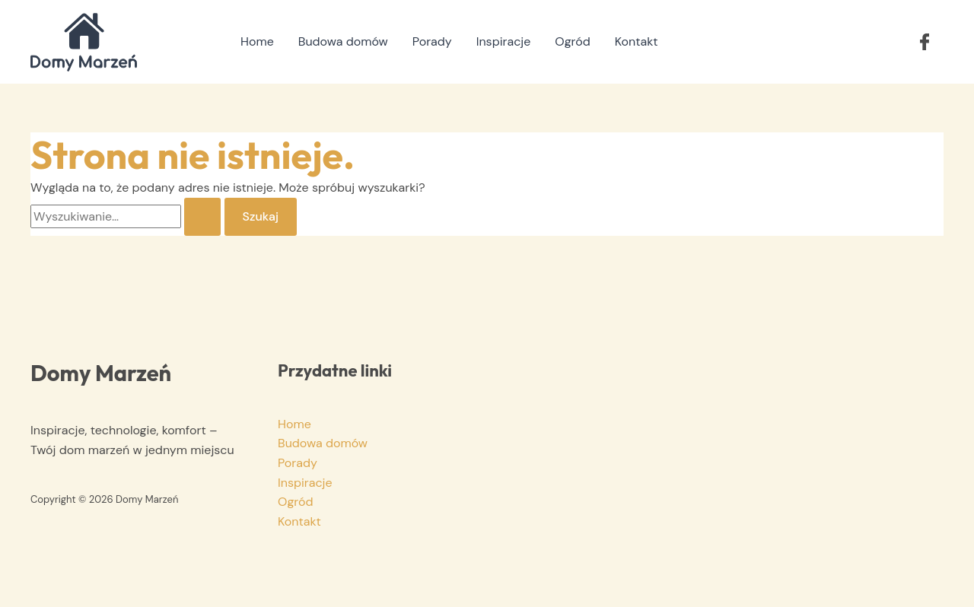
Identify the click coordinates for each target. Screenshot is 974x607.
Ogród (572, 41)
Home (257, 41)
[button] (925, 41)
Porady (432, 41)
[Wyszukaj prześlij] (202, 217)
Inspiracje (503, 41)
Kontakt (636, 41)
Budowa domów (343, 41)
